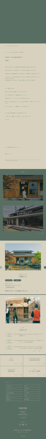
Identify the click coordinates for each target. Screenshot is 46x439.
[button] (1, 267)
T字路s (17, 95)
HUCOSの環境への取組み (10, 392)
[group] (23, 267)
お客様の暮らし (8, 399)
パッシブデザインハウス (9, 388)
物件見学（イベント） (9, 397)
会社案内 (25, 395)
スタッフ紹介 (26, 397)
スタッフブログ (14, 160)
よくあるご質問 (26, 392)
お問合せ (25, 390)
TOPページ (7, 382)
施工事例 (7, 395)
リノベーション (8, 390)
